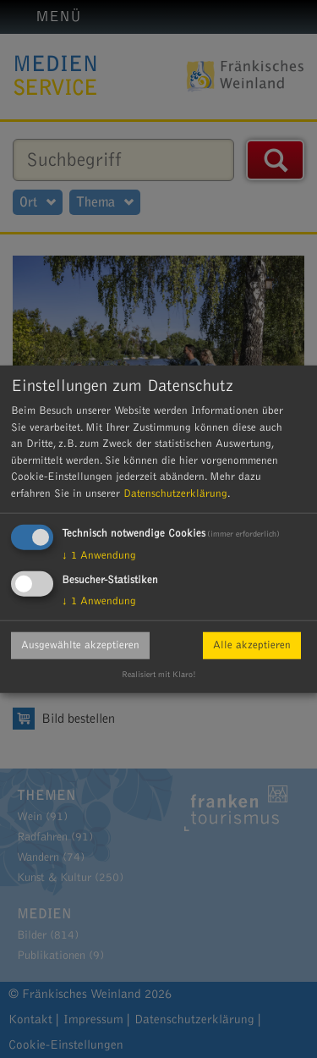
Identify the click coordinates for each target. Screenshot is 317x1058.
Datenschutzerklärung (175, 493)
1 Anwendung (99, 555)
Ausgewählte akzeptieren (80, 645)
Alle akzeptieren (252, 645)
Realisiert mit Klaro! (159, 675)
